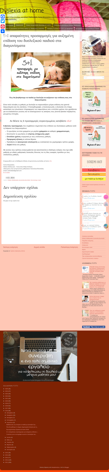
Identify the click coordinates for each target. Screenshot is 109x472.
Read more (91, 198)
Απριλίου (9, 442)
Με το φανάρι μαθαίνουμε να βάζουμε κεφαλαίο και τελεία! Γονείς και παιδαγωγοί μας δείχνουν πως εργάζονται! (98, 285)
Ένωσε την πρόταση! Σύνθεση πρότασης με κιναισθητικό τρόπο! (92, 226)
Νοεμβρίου (10, 415)
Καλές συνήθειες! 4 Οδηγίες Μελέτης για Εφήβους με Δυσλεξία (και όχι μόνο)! (93, 205)
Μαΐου (8, 440)
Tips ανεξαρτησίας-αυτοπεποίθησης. (92, 256)
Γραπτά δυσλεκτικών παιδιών (90, 258)
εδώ (51, 161)
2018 (6, 405)
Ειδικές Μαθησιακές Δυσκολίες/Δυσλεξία (19, 180)
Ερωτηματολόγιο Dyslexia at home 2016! (17, 429)
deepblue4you (56, 467)
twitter (8, 172)
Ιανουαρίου (10, 449)
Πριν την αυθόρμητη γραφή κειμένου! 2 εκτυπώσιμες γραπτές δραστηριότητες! (97, 312)
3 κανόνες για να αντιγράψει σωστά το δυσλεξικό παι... (21, 434)
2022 (6, 396)
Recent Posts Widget (102, 231)
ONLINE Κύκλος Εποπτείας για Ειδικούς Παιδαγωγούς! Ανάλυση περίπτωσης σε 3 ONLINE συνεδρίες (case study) (92, 215)
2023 (6, 393)
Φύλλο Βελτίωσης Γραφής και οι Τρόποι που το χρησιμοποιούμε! (97, 298)
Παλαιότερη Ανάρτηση (69, 247)
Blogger (67, 467)
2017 (6, 408)
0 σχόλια (85, 198)
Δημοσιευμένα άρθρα (88, 251)
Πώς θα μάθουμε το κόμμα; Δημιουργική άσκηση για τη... (22, 427)
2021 (6, 398)
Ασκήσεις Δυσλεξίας (87, 236)
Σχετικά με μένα (8, 25)
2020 (6, 401)
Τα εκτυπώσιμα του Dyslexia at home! (87, 29)
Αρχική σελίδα (39, 247)
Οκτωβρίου (10, 417)
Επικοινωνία (19, 25)
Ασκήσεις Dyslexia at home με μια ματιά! (60, 29)
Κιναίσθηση (85, 243)
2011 (6, 462)
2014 (6, 455)
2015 (6, 452)
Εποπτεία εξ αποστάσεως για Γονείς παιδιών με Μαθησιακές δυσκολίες (23, 29)
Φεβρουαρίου (10, 447)
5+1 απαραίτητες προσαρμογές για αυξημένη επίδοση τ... (22, 432)
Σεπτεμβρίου (10, 420)
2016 (6, 410)
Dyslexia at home (22, 11)
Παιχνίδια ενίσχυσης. (88, 240)
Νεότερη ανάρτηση (10, 247)
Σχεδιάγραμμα (86, 254)
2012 (6, 460)
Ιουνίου (9, 437)
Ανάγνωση (85, 245)
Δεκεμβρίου (10, 412)
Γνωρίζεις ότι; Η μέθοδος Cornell (92, 196)
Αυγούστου (10, 422)
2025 (6, 388)
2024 (6, 391)
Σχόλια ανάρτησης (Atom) (18, 251)
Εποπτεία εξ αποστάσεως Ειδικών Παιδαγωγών (67, 25)
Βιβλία (84, 249)
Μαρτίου (9, 444)
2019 (6, 403)
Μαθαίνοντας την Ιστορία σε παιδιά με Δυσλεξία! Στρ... (21, 424)
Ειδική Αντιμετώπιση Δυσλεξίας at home (38, 25)
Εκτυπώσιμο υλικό (36, 180)
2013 (6, 457)
